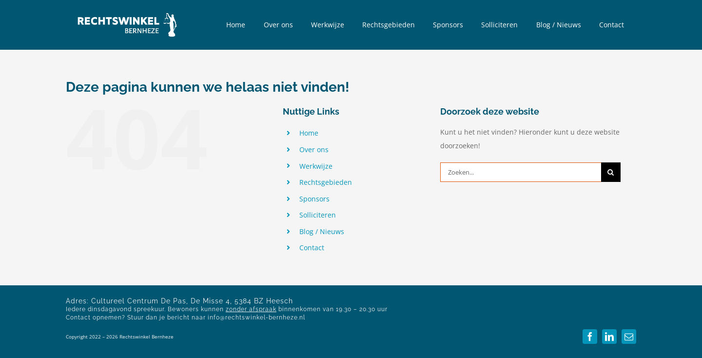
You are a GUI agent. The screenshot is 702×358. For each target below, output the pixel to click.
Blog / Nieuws (321, 231)
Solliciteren (317, 214)
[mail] (629, 336)
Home (308, 133)
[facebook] (590, 336)
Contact (311, 247)
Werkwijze (315, 166)
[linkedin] (609, 336)
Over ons (314, 149)
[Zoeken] (611, 172)
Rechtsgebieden (325, 182)
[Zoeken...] (520, 172)
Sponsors (314, 198)
